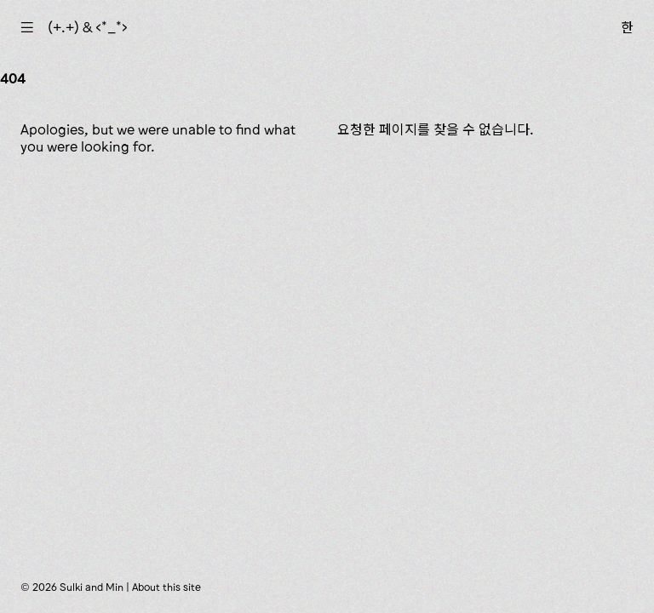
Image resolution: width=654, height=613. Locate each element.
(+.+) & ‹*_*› (88, 27)
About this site (166, 587)
